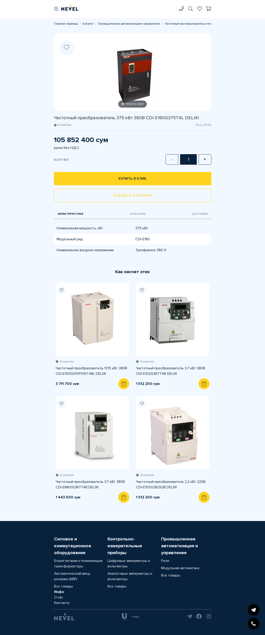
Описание (138, 214)
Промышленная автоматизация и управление (129, 24)
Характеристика (70, 214)
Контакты (62, 603)
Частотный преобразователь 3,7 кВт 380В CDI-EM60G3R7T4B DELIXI (90, 484)
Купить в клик (132, 178)
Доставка (200, 214)
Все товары (63, 586)
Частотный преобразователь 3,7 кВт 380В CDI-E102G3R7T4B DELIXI (170, 371)
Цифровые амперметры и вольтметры (129, 563)
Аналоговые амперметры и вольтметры (130, 576)
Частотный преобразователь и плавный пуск (195, 24)
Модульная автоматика (180, 568)
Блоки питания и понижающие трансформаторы (78, 563)
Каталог (88, 24)
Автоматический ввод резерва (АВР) (72, 576)
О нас (58, 597)
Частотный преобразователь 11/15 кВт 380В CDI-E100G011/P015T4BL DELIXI (91, 371)
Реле (165, 560)
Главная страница (66, 24)
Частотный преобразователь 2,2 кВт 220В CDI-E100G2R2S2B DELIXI (170, 484)
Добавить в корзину (132, 195)
